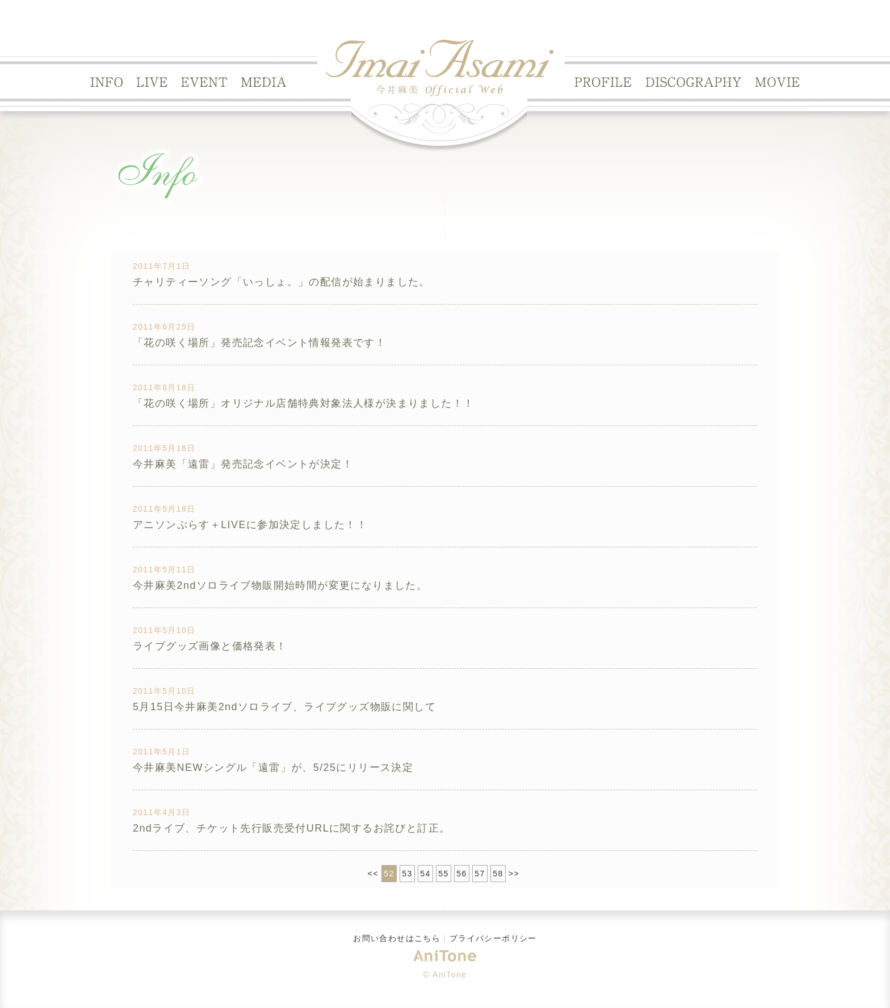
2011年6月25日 (164, 326)
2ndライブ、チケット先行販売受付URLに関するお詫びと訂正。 (291, 828)
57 (480, 873)
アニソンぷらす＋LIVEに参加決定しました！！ (250, 524)
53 (407, 873)
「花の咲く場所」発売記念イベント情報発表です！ (259, 342)
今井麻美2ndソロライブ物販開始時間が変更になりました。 (280, 585)
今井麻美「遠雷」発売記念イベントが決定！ (243, 464)
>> (514, 873)
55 (443, 873)
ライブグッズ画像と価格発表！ (210, 646)
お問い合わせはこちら (396, 938)
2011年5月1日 (161, 751)
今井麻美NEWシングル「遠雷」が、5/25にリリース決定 (273, 767)
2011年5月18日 (164, 448)
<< (373, 873)
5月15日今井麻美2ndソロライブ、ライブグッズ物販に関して (284, 706)
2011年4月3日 (161, 812)
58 (498, 873)
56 (461, 873)
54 (425, 873)
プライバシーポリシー (493, 938)
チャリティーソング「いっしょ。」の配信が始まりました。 (281, 282)
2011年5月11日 (164, 569)
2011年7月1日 (161, 266)
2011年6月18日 (164, 387)
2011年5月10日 (164, 630)
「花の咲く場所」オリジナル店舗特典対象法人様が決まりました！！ (303, 403)
